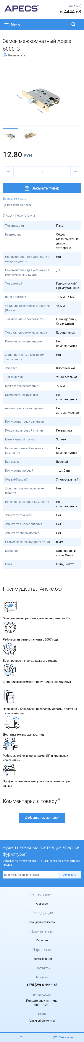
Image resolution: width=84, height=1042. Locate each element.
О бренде (42, 903)
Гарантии (42, 940)
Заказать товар (42, 188)
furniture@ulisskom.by (42, 1020)
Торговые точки (42, 958)
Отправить (69, 874)
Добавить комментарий (42, 817)
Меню (12, 24)
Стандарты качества (42, 922)
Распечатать (14, 55)
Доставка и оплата (14, 198)
